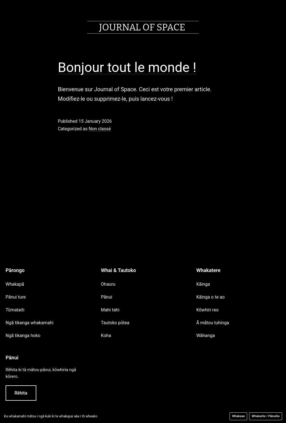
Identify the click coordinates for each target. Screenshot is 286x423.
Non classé (100, 128)
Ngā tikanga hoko (23, 335)
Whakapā (15, 284)
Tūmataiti (15, 310)
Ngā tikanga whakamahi (29, 322)
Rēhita (21, 393)
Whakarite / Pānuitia (266, 416)
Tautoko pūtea (115, 322)
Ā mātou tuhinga (212, 322)
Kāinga (203, 284)
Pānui (106, 297)
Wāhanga (205, 335)
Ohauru (108, 284)
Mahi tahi (110, 310)
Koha (106, 335)
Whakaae (238, 416)
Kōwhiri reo (207, 310)
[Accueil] (143, 29)
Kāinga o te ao (210, 297)
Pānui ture (16, 297)
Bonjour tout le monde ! (127, 67)
